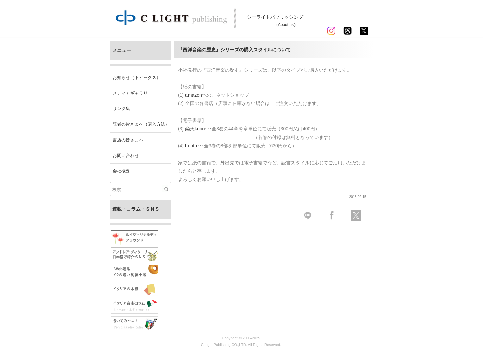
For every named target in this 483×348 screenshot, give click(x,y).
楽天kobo (195, 129)
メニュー (121, 50)
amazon (193, 95)
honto (191, 145)
